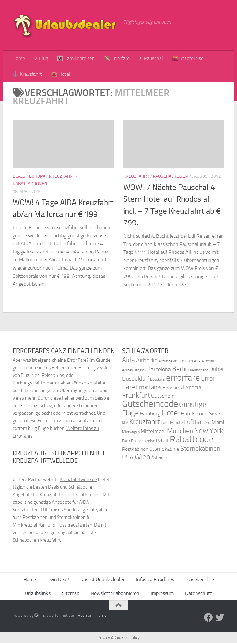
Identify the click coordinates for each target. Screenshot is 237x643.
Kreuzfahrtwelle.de (78, 479)
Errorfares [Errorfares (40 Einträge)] (172, 387)
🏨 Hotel (60, 74)
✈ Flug (41, 58)
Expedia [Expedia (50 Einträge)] (192, 387)
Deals (19, 176)
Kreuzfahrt (62, 176)
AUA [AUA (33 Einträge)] (197, 361)
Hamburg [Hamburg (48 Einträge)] (150, 413)
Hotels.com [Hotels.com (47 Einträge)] (193, 414)
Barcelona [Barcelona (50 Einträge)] (159, 369)
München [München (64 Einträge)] (180, 431)
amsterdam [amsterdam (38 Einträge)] (183, 361)
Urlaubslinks (38, 593)
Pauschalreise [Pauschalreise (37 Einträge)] (143, 440)
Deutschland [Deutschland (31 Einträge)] (199, 370)
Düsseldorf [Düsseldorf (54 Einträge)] (135, 378)
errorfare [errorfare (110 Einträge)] (183, 377)
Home (18, 58)
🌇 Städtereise (188, 58)
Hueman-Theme (91, 615)
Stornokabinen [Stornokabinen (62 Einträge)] (200, 448)
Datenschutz (198, 593)
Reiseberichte (199, 579)
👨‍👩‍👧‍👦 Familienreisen (76, 58)
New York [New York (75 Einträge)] (208, 430)
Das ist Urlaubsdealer (102, 579)
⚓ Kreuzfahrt (27, 74)
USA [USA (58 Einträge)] (127, 457)
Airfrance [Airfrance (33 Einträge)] (165, 361)
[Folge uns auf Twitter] (220, 617)
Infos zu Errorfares (155, 579)
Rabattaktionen (30, 184)
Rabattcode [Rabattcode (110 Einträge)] (192, 439)
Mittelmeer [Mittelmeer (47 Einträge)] (153, 431)
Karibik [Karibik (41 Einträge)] (213, 414)
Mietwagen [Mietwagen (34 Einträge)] (131, 432)
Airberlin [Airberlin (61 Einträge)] (147, 360)
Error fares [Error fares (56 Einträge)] (149, 387)
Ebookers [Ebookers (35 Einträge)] (157, 379)
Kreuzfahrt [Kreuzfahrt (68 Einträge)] (144, 421)
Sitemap (70, 593)
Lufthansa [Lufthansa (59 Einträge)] (197, 422)
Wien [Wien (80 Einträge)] (142, 456)
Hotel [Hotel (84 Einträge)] (170, 412)
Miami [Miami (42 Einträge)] (218, 422)
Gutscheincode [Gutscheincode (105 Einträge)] (150, 403)
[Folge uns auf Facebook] (208, 617)
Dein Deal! (58, 579)
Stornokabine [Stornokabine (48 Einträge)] (164, 449)
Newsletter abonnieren (115, 593)
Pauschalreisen (170, 176)
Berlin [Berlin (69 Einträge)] (180, 369)
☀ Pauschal (150, 58)
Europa (37, 176)
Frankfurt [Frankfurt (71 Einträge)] (136, 395)
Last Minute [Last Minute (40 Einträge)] (172, 422)
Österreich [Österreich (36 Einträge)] (160, 457)
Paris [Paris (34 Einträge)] (126, 441)
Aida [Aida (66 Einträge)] (128, 360)
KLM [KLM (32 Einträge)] (125, 423)
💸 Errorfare (117, 58)
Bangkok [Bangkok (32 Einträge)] (140, 370)
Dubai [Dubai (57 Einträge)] (216, 369)
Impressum (162, 593)
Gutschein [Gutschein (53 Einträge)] (163, 395)
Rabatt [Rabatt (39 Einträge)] (162, 441)
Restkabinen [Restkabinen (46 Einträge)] (135, 449)
